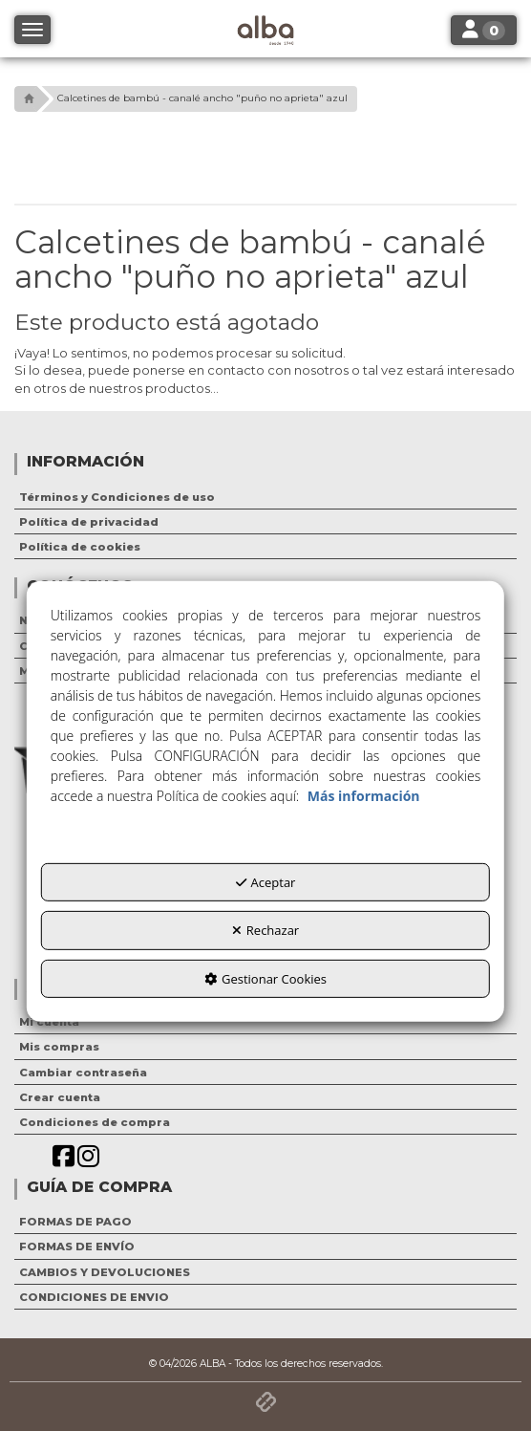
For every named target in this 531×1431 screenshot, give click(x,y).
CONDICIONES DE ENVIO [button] (94, 1297)
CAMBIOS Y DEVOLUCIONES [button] (104, 1272)
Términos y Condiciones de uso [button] (117, 497)
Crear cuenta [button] (59, 1097)
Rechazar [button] (265, 930)
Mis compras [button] (59, 1046)
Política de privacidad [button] (89, 522)
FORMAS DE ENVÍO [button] (77, 1246)
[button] (26, 99)
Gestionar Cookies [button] (265, 978)
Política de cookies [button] (79, 546)
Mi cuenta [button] (49, 1022)
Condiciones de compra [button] (94, 1122)
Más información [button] (364, 795)
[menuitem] (265, 497)
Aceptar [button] (266, 881)
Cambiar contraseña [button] (83, 1072)
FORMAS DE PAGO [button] (75, 1221)
